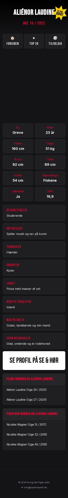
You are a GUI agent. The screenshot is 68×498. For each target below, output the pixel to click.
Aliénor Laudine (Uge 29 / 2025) (27, 389)
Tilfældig (55, 41)
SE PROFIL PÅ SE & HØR (34, 360)
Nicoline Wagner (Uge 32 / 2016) (27, 434)
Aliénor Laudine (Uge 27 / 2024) (27, 399)
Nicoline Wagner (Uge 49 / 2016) (27, 444)
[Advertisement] (34, 86)
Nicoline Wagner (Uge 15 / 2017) (26, 424)
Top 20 (33, 41)
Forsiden (13, 41)
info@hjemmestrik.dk (34, 487)
